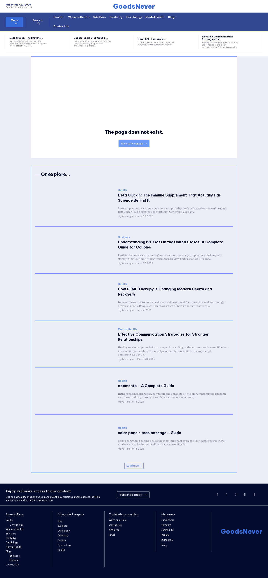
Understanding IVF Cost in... (91, 38)
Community (167, 530)
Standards (167, 540)
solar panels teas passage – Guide (149, 432)
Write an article (118, 520)
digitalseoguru (126, 216)
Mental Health (127, 329)
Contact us (115, 525)
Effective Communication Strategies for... (217, 38)
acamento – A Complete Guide (146, 385)
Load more (133, 465)
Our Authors (167, 520)
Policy (164, 545)
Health (122, 190)
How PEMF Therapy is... (152, 39)
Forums (165, 535)
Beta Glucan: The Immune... (26, 38)
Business (124, 237)
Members (166, 525)
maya (121, 401)
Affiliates (114, 530)
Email (112, 535)
